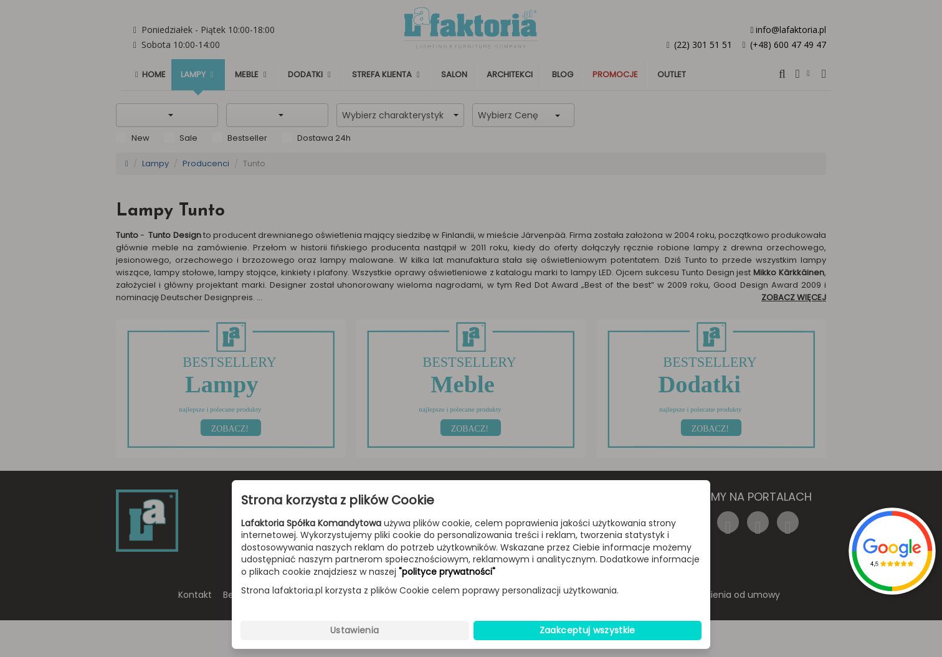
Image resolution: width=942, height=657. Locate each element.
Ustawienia (354, 630)
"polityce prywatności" (447, 572)
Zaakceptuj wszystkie (587, 630)
